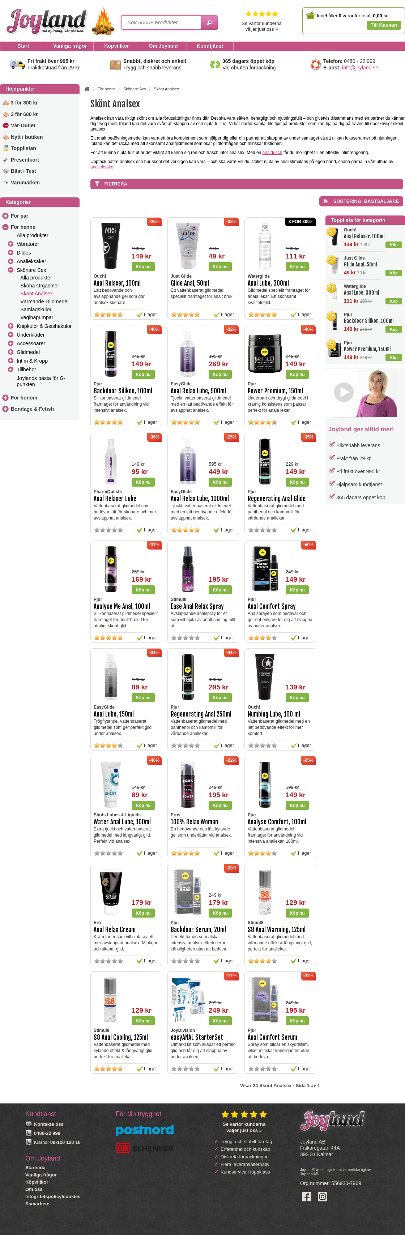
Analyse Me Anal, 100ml (122, 606)
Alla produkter (32, 235)
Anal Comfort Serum (272, 1037)
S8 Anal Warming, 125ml (277, 930)
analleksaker (102, 167)
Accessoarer (31, 343)
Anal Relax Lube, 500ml (198, 391)
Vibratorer (28, 244)
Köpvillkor (36, 1182)
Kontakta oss (49, 1124)
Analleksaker (31, 261)
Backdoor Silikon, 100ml (369, 321)
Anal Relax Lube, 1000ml (200, 499)
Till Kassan (384, 25)
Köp (393, 245)
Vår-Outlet (23, 125)
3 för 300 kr (24, 103)
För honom (24, 398)
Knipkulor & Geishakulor (44, 326)
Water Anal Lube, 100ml (122, 822)
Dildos (24, 253)
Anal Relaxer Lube (115, 499)
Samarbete (37, 1203)
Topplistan (23, 148)
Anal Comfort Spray (272, 606)
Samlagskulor (35, 309)
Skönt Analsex (36, 293)
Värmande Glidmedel (44, 301)
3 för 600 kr (24, 114)
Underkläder (30, 335)
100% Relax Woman (194, 822)
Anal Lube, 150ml (114, 714)
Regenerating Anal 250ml (201, 714)
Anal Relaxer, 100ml (364, 236)
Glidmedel (28, 352)
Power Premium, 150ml (367, 349)
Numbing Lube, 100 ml (274, 714)
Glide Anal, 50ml (360, 264)
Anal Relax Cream (115, 930)
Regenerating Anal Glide (277, 499)
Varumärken (25, 182)
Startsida (35, 1167)
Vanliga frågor (41, 1175)
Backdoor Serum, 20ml (198, 930)
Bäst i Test (23, 171)
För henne (23, 227)
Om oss (34, 1189)
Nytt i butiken (27, 137)
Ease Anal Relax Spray (197, 606)
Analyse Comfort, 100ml (277, 822)
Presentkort (25, 160)
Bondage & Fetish (32, 409)
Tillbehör (26, 369)
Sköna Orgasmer (39, 286)
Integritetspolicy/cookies (52, 1196)
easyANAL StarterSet (197, 1037)
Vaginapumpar (36, 317)
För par (19, 216)
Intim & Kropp (32, 361)
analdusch (272, 152)
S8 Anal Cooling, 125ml (121, 1037)
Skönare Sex (31, 270)
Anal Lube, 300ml (361, 293)
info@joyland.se (360, 67)
